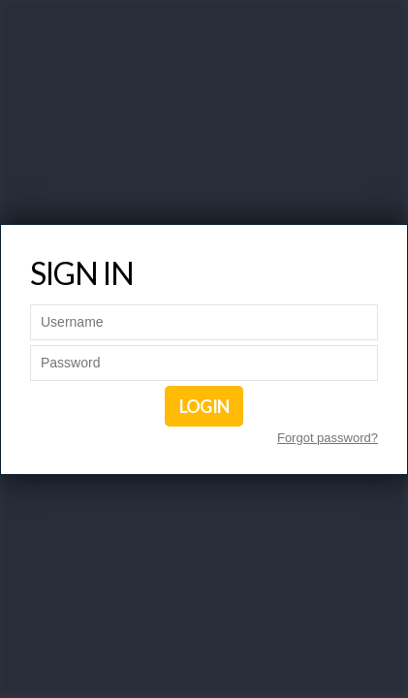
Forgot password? (327, 437)
